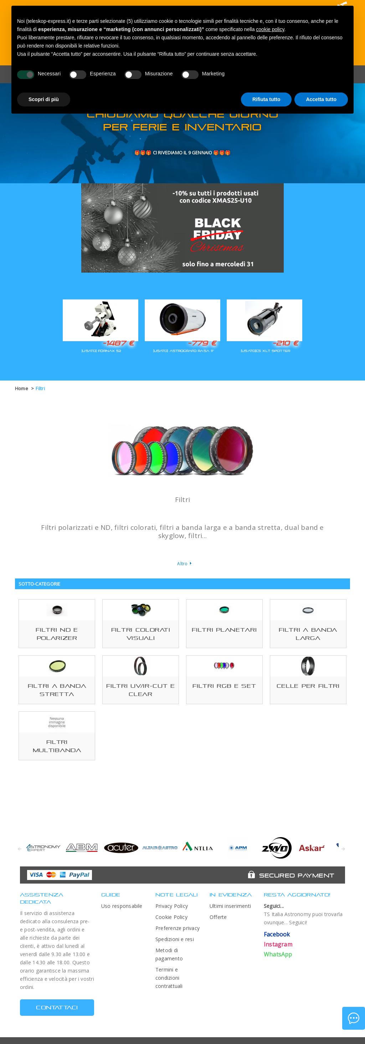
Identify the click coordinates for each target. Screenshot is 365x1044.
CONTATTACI (57, 1007)
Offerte (218, 917)
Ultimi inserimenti (230, 906)
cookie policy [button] (270, 29)
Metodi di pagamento (169, 954)
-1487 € (118, 343)
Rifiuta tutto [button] (266, 99)
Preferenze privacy (177, 928)
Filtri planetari (224, 630)
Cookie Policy (171, 917)
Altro (182, 564)
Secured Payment (296, 875)
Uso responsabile (122, 906)
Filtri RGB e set (224, 686)
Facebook (277, 934)
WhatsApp (278, 954)
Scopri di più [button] (44, 99)
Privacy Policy (171, 906)
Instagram (278, 944)
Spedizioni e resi (174, 939)
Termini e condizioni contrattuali (169, 977)
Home (21, 388)
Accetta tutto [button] (321, 99)
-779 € (201, 343)
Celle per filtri (308, 686)
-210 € (285, 343)
